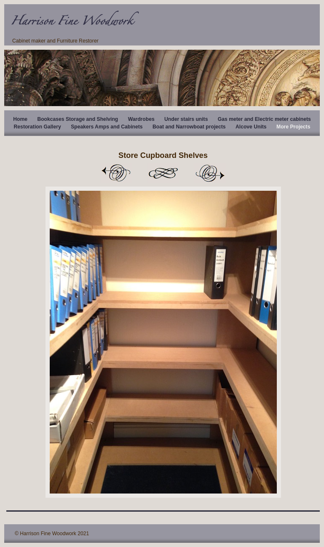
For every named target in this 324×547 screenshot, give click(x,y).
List (163, 173)
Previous (116, 173)
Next (210, 173)
